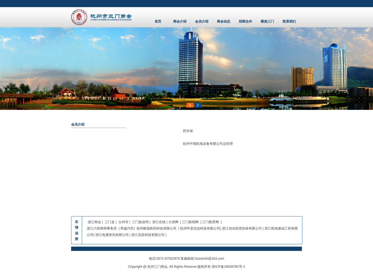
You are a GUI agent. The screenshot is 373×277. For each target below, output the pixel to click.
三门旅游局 (140, 222)
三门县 (110, 222)
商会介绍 (179, 21)
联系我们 (289, 21)
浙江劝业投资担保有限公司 (242, 228)
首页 (158, 21)
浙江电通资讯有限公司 (112, 235)
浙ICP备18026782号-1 (228, 266)
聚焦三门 (267, 21)
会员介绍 (201, 21)
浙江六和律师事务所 (102, 228)
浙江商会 (95, 222)
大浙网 (173, 222)
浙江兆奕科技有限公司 (148, 235)
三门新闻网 (190, 222)
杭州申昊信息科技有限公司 (200, 228)
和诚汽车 (127, 228)
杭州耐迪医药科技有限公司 (156, 228)
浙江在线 (159, 222)
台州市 (123, 222)
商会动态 (223, 21)
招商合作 (245, 21)
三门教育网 (210, 222)
